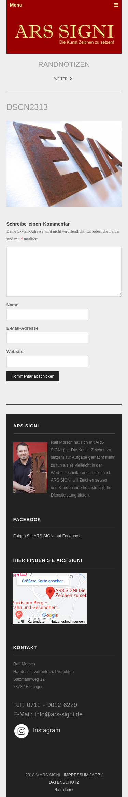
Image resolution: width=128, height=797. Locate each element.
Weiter (63, 79)
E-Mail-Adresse (22, 328)
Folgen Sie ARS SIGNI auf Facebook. (47, 536)
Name (12, 304)
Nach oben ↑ (63, 790)
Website (15, 351)
